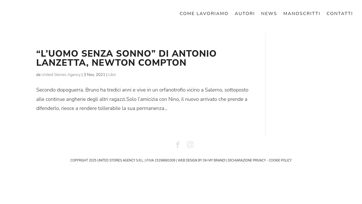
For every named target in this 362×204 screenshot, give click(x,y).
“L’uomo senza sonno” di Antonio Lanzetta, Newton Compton (126, 58)
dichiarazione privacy (247, 160)
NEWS (269, 14)
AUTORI (245, 14)
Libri (112, 74)
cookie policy (280, 160)
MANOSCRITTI (301, 14)
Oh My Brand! (214, 160)
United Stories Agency (61, 74)
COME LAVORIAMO (204, 14)
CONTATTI (340, 14)
